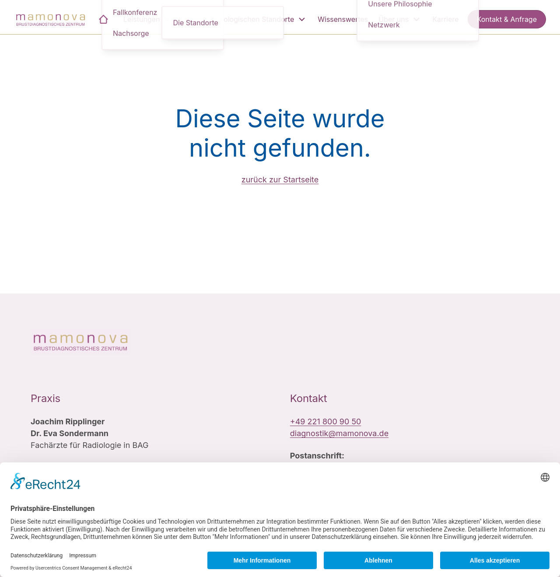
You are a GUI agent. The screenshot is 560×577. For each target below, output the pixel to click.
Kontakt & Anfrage (507, 19)
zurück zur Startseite (280, 179)
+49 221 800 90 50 (325, 421)
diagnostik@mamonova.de (339, 433)
